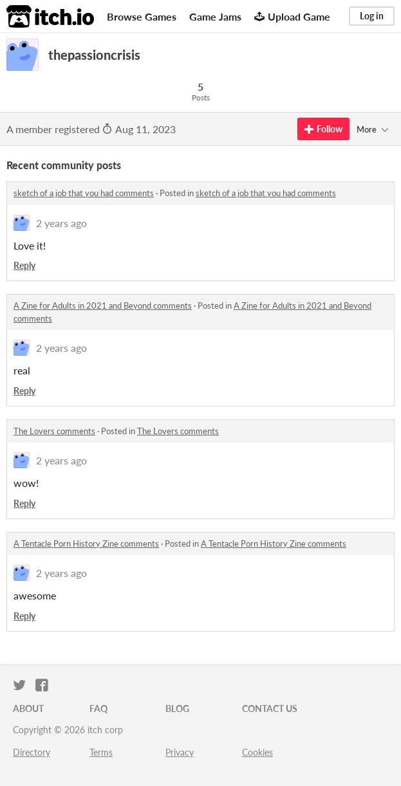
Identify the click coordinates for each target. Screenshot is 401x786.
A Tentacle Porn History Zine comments (86, 543)
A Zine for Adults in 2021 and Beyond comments (103, 305)
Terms (101, 752)
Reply (24, 265)
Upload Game (292, 16)
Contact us (269, 708)
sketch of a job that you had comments (84, 193)
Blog (177, 708)
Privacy (179, 752)
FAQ (98, 708)
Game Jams (215, 16)
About (28, 708)
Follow (323, 128)
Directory (31, 752)
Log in (372, 15)
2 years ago (61, 223)
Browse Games (141, 16)
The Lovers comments (54, 431)
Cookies (257, 752)
